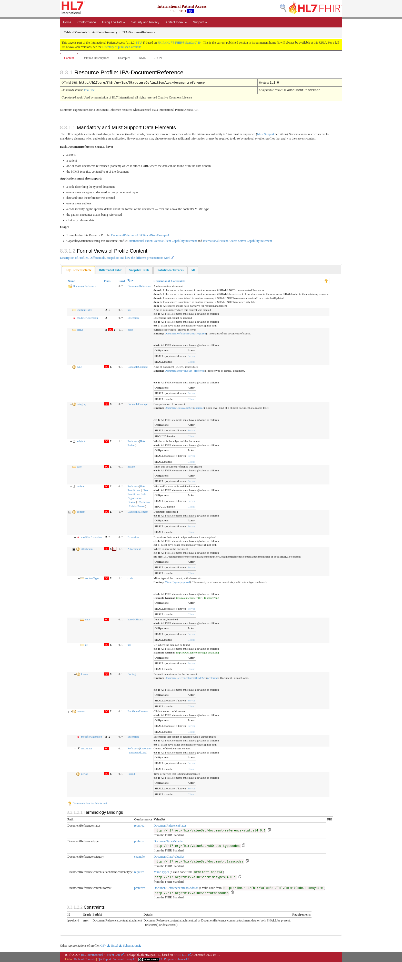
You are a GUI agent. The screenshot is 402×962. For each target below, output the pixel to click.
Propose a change (175, 958)
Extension (133, 317)
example (199, 407)
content (81, 511)
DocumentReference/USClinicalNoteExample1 (140, 234)
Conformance (86, 22)
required (201, 332)
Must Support (265, 133)
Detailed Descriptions (96, 58)
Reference (133, 440)
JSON (158, 58)
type (79, 366)
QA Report (104, 958)
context (81, 710)
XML (142, 58)
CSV (103, 945)
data (87, 618)
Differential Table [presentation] (110, 269)
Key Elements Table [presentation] (78, 269)
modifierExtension (87, 317)
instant (131, 466)
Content (69, 58)
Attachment (133, 548)
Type (130, 279)
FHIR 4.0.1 (180, 954)
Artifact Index (176, 22)
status (80, 329)
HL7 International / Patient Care (101, 954)
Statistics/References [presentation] (170, 269)
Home (67, 22)
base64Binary (135, 618)
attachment (87, 548)
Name (71, 280)
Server (191, 355)
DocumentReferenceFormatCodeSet (185, 677)
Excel (114, 945)
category (82, 403)
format (84, 673)
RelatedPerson (137, 505)
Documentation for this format (87, 802)
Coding (131, 673)
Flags (107, 280)
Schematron (130, 945)
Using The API (113, 22)
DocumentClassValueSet (179, 407)
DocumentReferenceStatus (180, 332)
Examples (124, 58)
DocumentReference (84, 285)
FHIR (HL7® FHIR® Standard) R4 (180, 42)
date (79, 466)
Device (131, 501)
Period (131, 773)
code (130, 329)
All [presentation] (193, 269)
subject (81, 440)
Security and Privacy (145, 22)
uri (128, 309)
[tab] (78, 270)
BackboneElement (137, 511)
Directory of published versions (121, 47)
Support (200, 22)
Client (191, 361)
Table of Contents (84, 958)
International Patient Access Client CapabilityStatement (162, 240)
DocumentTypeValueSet (178, 370)
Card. (121, 280)
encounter (86, 747)
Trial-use (89, 90)
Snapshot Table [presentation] (139, 269)
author (80, 485)
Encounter (146, 747)
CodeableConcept (137, 366)
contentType (92, 577)
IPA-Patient (143, 501)
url (86, 644)
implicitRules (84, 309)
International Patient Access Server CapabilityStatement (237, 240)
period (84, 773)
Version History (123, 958)
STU (139, 42)
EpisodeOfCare (137, 751)
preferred (199, 370)
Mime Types (172, 581)
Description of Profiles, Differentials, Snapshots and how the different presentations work (115, 257)
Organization (134, 497)
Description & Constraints (169, 280)
